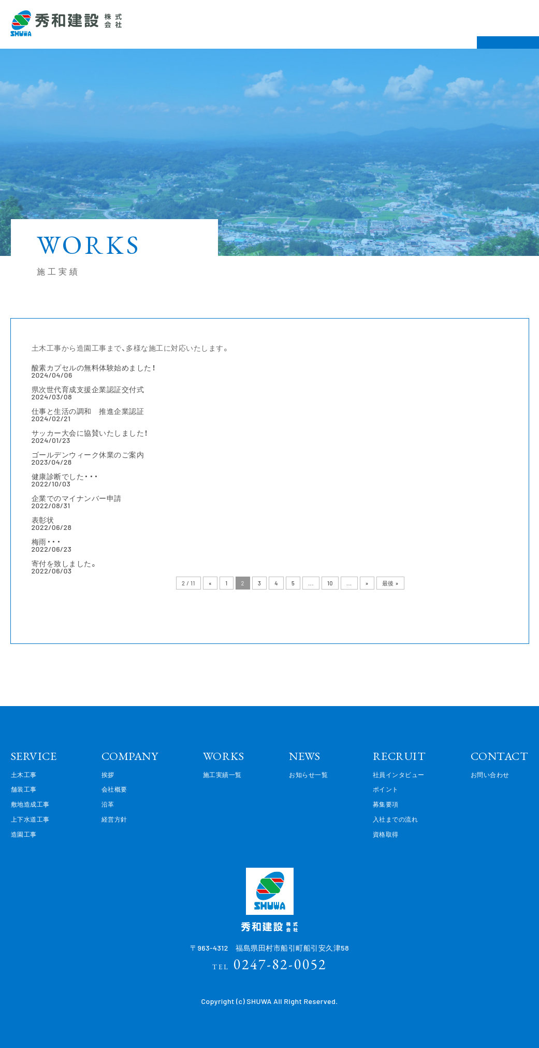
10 (330, 583)
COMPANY (129, 756)
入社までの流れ (395, 819)
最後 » (390, 583)
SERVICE (34, 756)
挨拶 (107, 774)
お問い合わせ (490, 774)
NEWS (304, 756)
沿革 (107, 804)
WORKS (223, 756)
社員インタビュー (399, 774)
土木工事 (24, 774)
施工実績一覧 (222, 774)
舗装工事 (24, 789)
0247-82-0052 (269, 964)
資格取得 (386, 834)
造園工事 (24, 834)
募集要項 (386, 804)
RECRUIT (399, 756)
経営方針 (114, 819)
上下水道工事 (30, 819)
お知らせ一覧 (308, 774)
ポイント (386, 789)
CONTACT (500, 756)
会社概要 (114, 789)
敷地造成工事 (30, 804)
